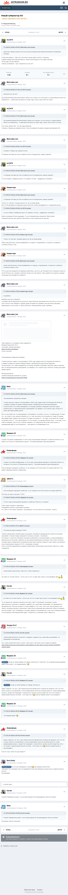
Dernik (9, 586)
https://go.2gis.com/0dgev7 (10, 349)
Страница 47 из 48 (34, 32)
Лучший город (15, 25)
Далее (61, 32)
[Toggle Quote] (4, 47)
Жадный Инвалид (9, 23)
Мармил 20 (11, 433)
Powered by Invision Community (34, 892)
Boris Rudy (11, 760)
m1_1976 (10, 40)
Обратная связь (29, 890)
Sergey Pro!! (12, 625)
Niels (9, 386)
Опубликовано (16, 42)
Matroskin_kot (25, 47)
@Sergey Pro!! (6, 767)
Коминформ (11, 450)
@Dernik (4, 662)
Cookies (39, 890)
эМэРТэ (10, 479)
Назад (7, 32)
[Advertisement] (34, 868)
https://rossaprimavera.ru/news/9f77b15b (14, 377)
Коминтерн (11, 187)
